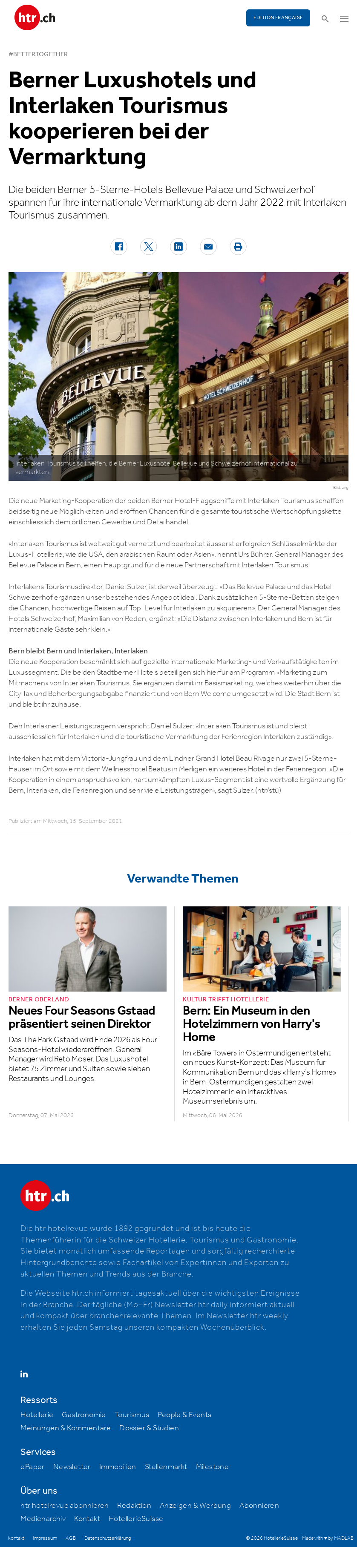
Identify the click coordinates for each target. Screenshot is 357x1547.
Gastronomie (84, 1415)
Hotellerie (36, 1415)
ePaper (32, 1467)
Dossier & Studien (149, 1428)
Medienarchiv (43, 1519)
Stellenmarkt (166, 1467)
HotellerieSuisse (136, 1519)
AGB (71, 1538)
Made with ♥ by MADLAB (327, 1538)
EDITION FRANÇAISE (278, 18)
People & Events (184, 1415)
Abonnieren (259, 1506)
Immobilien (117, 1467)
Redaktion (134, 1506)
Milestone (212, 1467)
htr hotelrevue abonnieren (64, 1506)
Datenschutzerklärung (107, 1538)
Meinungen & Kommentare (65, 1428)
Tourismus (132, 1415)
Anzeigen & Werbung (195, 1506)
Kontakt (87, 1519)
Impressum (45, 1538)
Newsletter (72, 1467)
